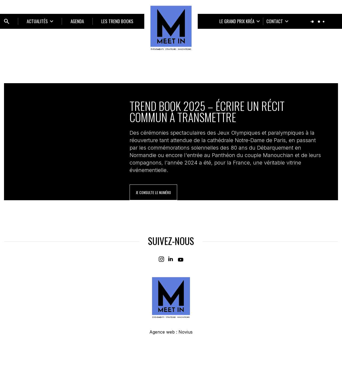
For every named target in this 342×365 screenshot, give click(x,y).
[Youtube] (180, 259)
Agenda (77, 21)
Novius (185, 332)
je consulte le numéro (153, 192)
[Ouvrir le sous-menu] (40, 21)
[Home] (171, 28)
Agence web (162, 332)
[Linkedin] (171, 259)
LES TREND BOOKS (117, 21)
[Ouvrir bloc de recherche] (6, 21)
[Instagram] (161, 259)
